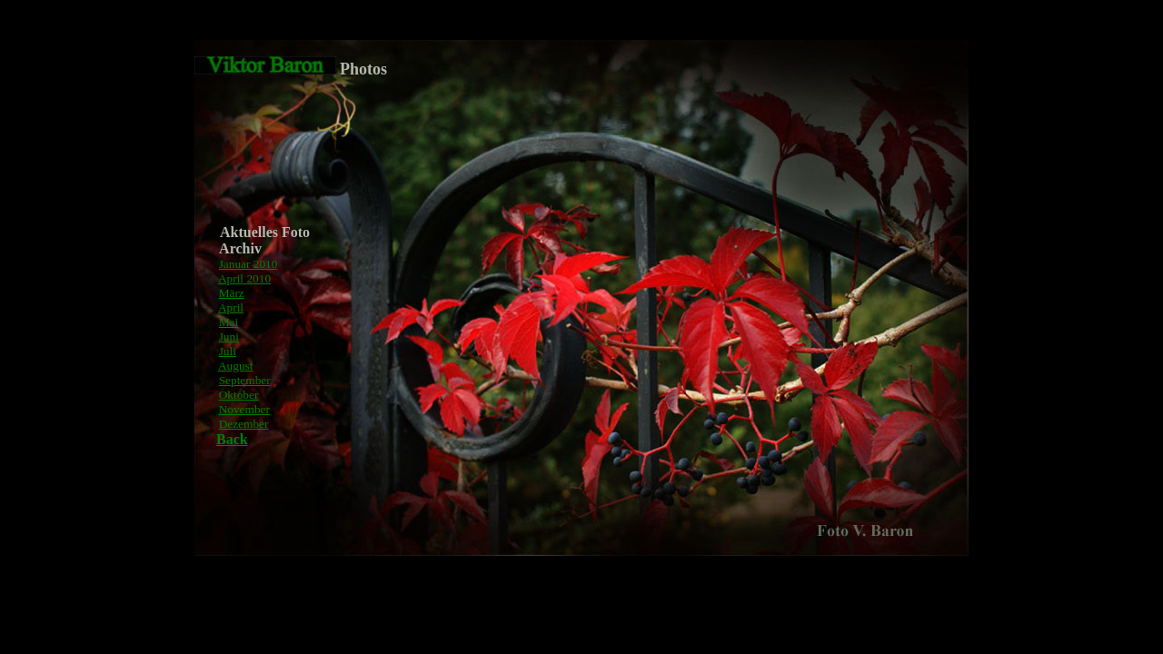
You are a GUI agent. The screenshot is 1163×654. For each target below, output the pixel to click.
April (231, 307)
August (235, 365)
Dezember (244, 424)
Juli (227, 351)
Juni (229, 336)
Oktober (239, 394)
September (245, 380)
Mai (228, 322)
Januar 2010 (248, 264)
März (231, 293)
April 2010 (244, 278)
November (244, 409)
